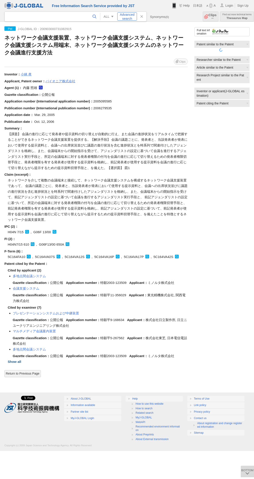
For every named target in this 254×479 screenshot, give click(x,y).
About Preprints (145, 434)
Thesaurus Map (237, 16)
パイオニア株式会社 (60, 81)
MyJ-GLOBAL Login (82, 418)
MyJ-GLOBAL (144, 417)
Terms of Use (202, 398)
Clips (213, 16)
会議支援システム (26, 288)
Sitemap (199, 432)
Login (229, 5)
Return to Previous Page (23, 373)
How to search (144, 408)
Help (186, 5)
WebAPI (140, 422)
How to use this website (149, 403)
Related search (145, 412)
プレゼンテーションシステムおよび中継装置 (46, 313)
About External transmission (152, 439)
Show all (14, 362)
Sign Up (242, 5)
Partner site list (79, 411)
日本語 (197, 5)
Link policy (200, 405)
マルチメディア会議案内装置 (34, 331)
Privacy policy (202, 411)
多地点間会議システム (29, 276)
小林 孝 (26, 74)
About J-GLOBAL (81, 398)
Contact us (200, 418)
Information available (83, 405)
